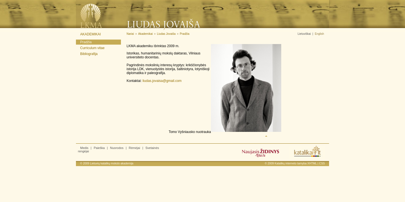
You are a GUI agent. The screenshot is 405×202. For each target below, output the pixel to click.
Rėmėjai (134, 148)
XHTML (312, 163)
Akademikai (90, 34)
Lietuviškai (304, 33)
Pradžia (86, 42)
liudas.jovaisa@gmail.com (162, 81)
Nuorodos (116, 148)
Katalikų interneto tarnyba (291, 163)
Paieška (99, 148)
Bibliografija (89, 54)
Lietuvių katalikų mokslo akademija (111, 163)
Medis (84, 148)
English (319, 33)
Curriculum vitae (92, 48)
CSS (322, 163)
